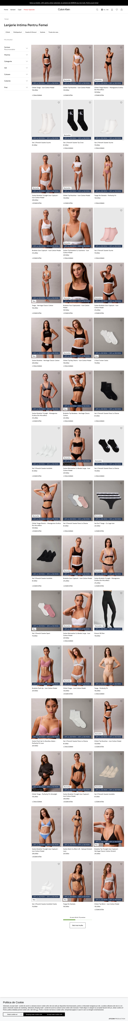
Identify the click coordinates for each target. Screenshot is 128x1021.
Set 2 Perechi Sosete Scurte (41, 142)
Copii (19, 10)
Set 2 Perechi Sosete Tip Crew (73, 142)
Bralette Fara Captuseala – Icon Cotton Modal (76, 306)
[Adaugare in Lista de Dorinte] (59, 48)
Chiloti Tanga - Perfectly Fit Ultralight (44, 794)
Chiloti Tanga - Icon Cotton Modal (43, 87)
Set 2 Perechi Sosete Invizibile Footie (44, 904)
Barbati (13, 10)
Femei (6, 10)
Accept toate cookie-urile (59, 1014)
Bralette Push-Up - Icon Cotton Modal (44, 688)
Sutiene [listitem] (42, 32)
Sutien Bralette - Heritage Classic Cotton (45, 360)
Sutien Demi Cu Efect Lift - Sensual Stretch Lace (77, 850)
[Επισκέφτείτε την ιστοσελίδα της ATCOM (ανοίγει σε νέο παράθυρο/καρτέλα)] (117, 1018)
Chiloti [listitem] (8, 32)
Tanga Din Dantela (69, 904)
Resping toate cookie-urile (36, 1014)
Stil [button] (16, 67)
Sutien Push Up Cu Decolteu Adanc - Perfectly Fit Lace (44, 742)
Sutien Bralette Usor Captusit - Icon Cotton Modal (106, 306)
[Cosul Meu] (121, 9)
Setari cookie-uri (12, 1014)
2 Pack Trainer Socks (101, 360)
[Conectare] (112, 9)
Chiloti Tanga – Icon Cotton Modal (74, 688)
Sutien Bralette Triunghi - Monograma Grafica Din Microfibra (44, 414)
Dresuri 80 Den (99, 633)
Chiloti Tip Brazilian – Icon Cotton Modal (76, 87)
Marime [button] (16, 54)
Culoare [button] (16, 74)
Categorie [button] (16, 61)
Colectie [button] (16, 80)
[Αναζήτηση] (97, 9)
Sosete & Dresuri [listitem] (31, 32)
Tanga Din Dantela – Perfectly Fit (105, 195)
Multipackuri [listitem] (17, 32)
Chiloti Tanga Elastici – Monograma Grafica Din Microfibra (108, 89)
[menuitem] (6, 10)
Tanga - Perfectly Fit (101, 688)
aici (37, 1009)
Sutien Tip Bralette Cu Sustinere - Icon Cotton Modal (76, 251)
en (107, 10)
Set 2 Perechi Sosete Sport (41, 633)
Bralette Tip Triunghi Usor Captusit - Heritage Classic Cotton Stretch (106, 850)
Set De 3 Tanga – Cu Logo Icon (104, 523)
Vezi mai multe (77, 925)
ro (104, 10)
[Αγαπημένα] (116, 9)
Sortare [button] (16, 48)
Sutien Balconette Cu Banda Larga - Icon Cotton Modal (76, 469)
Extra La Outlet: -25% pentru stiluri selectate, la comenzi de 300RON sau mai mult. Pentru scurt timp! (64, 3)
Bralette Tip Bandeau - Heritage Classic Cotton (76, 414)
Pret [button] (16, 87)
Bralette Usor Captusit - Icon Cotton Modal (46, 250)
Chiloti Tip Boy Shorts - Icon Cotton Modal (77, 360)
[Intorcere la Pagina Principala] (64, 10)
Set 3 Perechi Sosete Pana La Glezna (75, 523)
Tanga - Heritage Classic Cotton (42, 305)
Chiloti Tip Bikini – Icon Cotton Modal (106, 904)
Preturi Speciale (29, 10)
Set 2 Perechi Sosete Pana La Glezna (106, 413)
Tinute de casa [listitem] (53, 32)
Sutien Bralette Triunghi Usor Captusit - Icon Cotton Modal (45, 196)
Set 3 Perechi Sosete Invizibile (42, 468)
